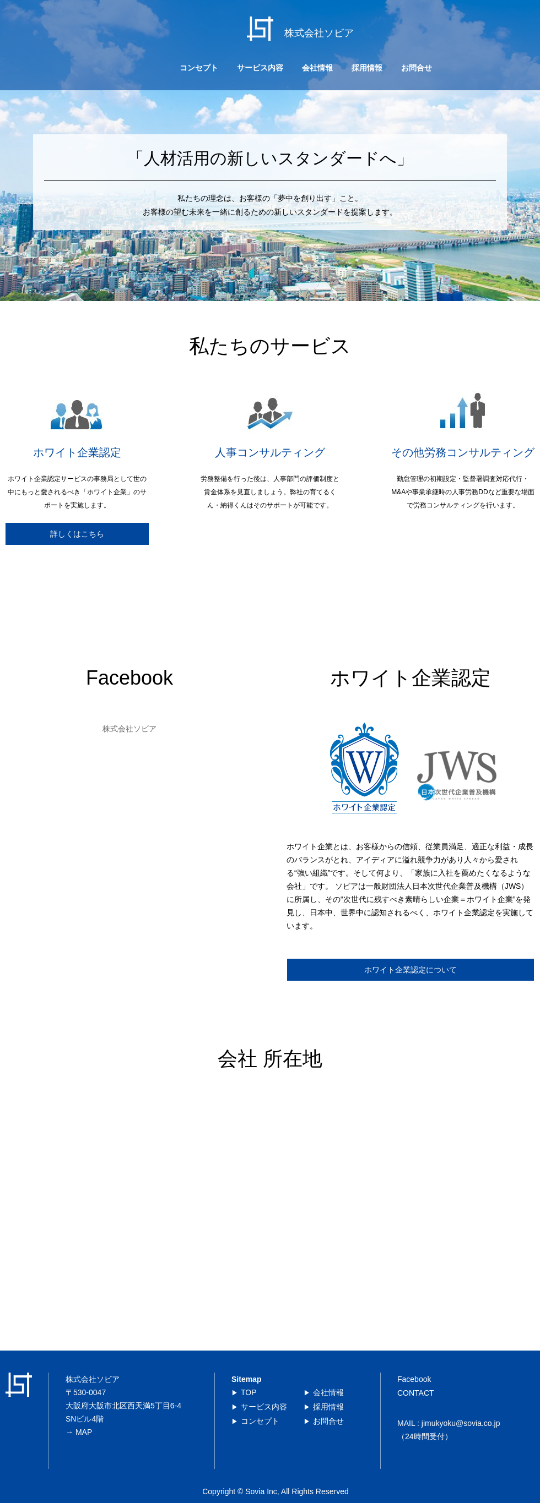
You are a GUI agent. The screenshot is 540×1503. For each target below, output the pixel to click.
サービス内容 (260, 67)
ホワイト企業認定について (410, 969)
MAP (83, 1432)
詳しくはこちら (77, 533)
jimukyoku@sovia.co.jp (461, 1423)
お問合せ (416, 67)
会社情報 (317, 67)
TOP (249, 1392)
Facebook (414, 1379)
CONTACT (415, 1393)
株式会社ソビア (129, 728)
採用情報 (367, 67)
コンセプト (199, 67)
